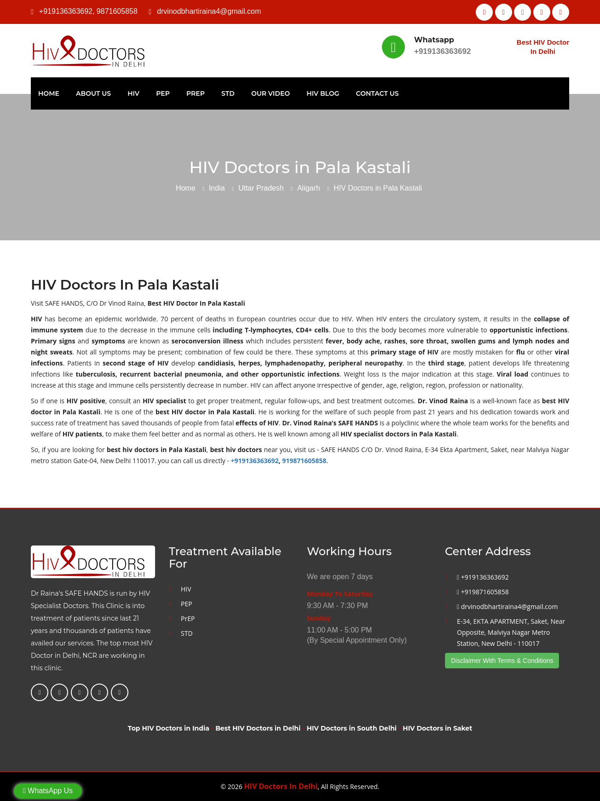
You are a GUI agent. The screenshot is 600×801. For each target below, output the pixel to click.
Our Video (270, 93)
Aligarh (308, 188)
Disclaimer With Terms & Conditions (502, 660)
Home (48, 93)
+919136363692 (65, 11)
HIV (133, 93)
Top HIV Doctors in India (168, 728)
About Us (93, 93)
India (217, 188)
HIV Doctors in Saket (437, 728)
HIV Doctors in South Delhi (352, 728)
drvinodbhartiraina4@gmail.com (209, 11)
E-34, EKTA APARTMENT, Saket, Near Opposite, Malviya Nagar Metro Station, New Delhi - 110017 (511, 632)
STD (228, 93)
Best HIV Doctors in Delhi (257, 728)
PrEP (195, 93)
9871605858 (117, 11)
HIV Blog (322, 93)
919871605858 (304, 460)
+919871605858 (483, 591)
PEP (163, 93)
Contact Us (377, 93)
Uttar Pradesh (261, 188)
